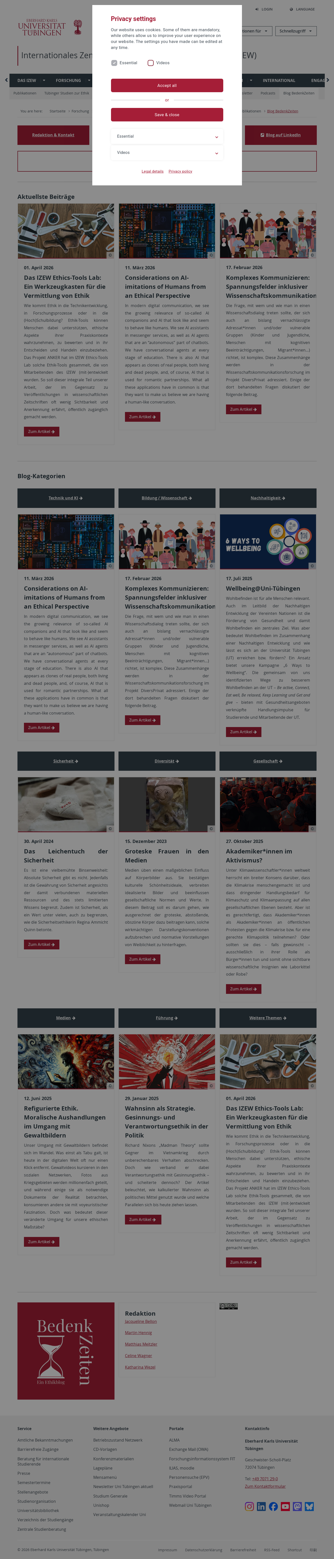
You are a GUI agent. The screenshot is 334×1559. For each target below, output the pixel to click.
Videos (163, 62)
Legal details (153, 171)
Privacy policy (180, 171)
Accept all (167, 85)
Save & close (167, 114)
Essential (128, 62)
